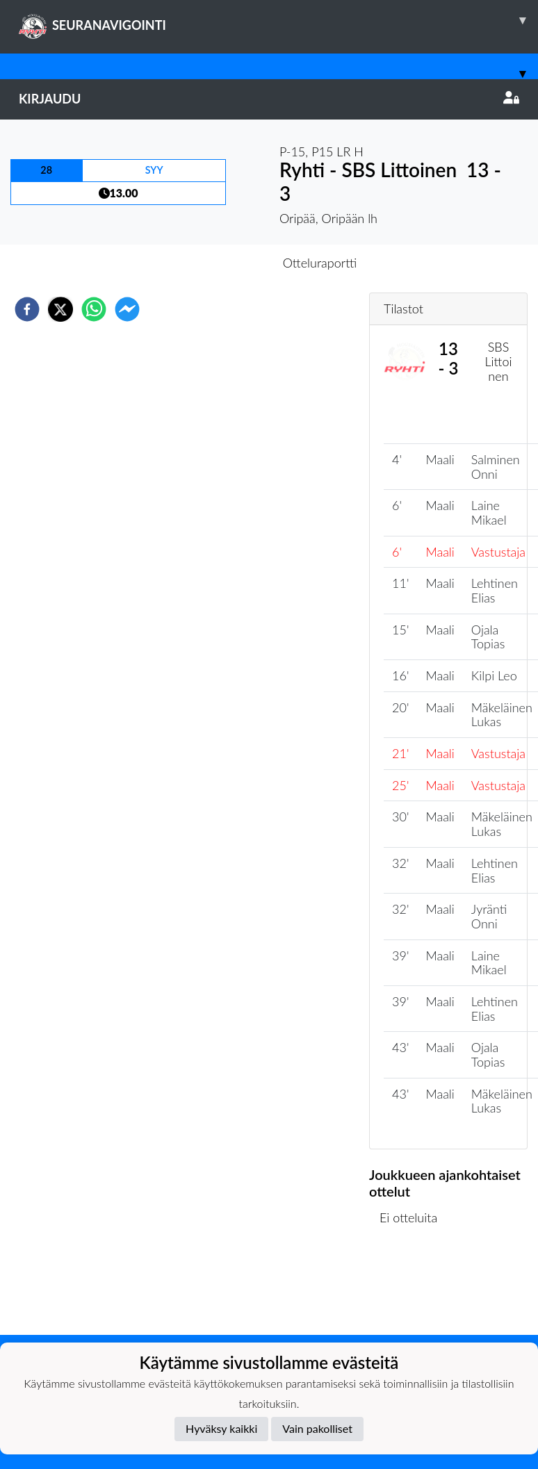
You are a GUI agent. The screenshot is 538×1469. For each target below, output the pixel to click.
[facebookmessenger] (127, 309)
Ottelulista (414, 1288)
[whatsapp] (93, 309)
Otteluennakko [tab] (221, 262)
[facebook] (27, 309)
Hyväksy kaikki (221, 1428)
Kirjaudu (269, 98)
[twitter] (60, 309)
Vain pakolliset (317, 1428)
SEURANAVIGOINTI (278, 20)
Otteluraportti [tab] (320, 262)
